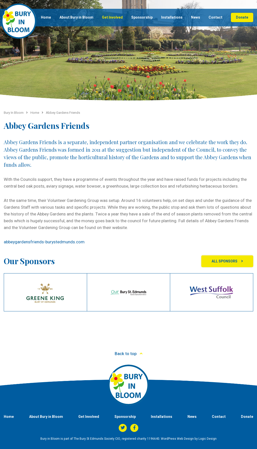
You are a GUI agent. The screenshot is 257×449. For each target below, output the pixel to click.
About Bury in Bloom (76, 17)
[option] (45, 292)
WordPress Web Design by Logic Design (189, 438)
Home (46, 17)
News (195, 17)
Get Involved (112, 17)
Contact (215, 17)
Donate (242, 17)
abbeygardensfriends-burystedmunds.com (44, 242)
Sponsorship (142, 17)
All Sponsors (224, 261)
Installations (171, 17)
